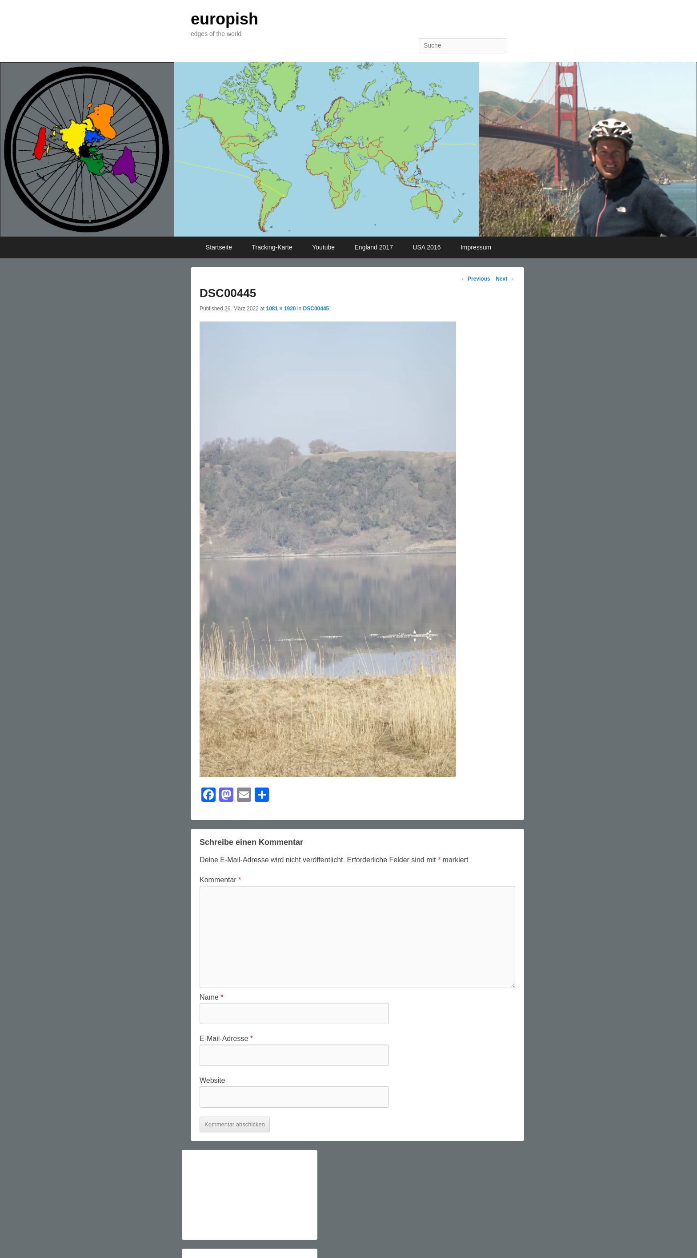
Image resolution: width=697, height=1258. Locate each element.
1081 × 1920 (281, 308)
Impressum (476, 247)
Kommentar (220, 880)
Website (212, 1080)
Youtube (323, 247)
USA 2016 (427, 247)
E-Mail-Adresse (226, 1038)
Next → (505, 279)
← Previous (475, 279)
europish (224, 19)
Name (211, 997)
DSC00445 (316, 308)
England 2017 (374, 247)
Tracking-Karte (272, 247)
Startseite (219, 247)
